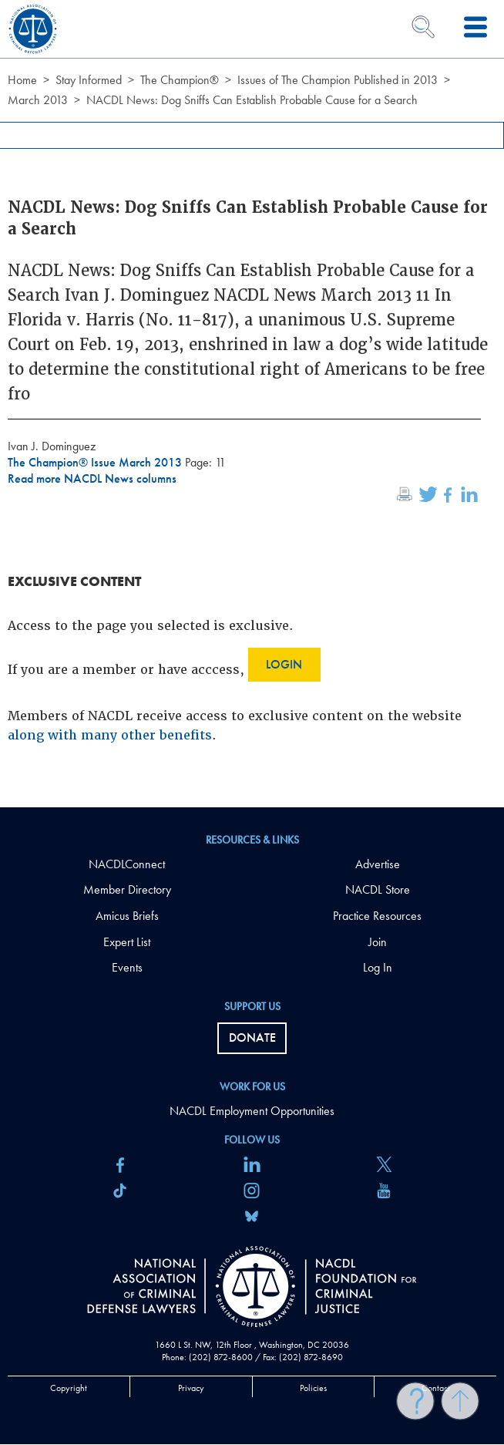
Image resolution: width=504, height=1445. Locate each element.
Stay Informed (88, 80)
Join (377, 942)
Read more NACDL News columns (92, 478)
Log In (377, 967)
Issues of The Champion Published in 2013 (337, 80)
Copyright (68, 1388)
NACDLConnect (127, 864)
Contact (436, 1388)
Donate (252, 1037)
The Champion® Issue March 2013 (96, 462)
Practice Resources (377, 916)
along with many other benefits (110, 735)
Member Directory (127, 889)
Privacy (191, 1388)
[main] (252, 403)
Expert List (126, 942)
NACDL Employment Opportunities (252, 1111)
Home (22, 80)
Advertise (377, 864)
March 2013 (38, 100)
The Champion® (179, 80)
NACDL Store (377, 889)
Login (284, 664)
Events (127, 967)
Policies (313, 1388)
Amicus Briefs (127, 916)
